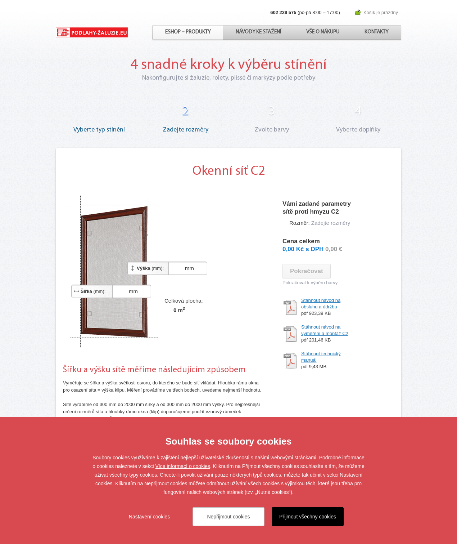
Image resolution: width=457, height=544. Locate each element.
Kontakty (376, 32)
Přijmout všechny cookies (307, 517)
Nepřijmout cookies (228, 517)
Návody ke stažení (258, 32)
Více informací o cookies (183, 466)
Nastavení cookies (149, 517)
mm (182, 268)
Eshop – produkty (188, 32)
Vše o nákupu (322, 32)
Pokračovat (306, 271)
